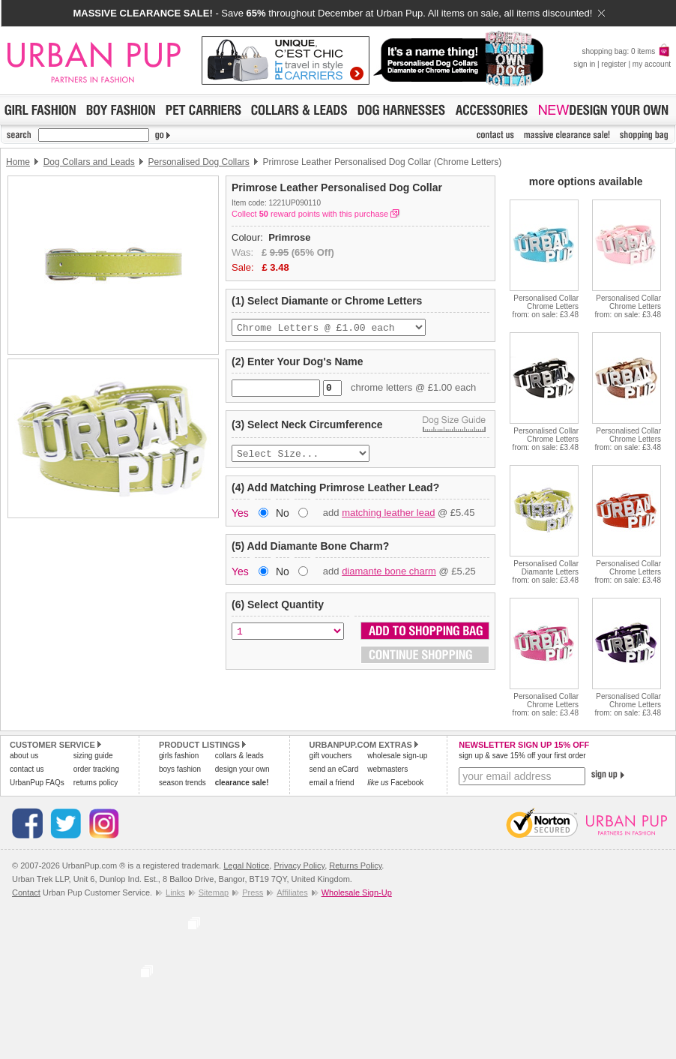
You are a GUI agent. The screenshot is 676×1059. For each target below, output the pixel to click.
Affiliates (292, 892)
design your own (242, 769)
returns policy (95, 782)
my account (652, 64)
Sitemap (214, 892)
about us (24, 756)
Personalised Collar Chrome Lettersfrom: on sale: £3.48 (546, 306)
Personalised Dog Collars (198, 162)
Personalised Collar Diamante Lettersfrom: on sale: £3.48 (546, 572)
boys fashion (180, 769)
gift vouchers (331, 756)
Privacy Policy (299, 865)
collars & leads (239, 756)
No (282, 519)
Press (252, 892)
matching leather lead (388, 518)
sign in (584, 64)
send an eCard (334, 769)
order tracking (96, 769)
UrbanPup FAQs (37, 782)
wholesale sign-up (397, 756)
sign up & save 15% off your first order (522, 756)
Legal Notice (246, 865)
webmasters (387, 769)
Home (18, 162)
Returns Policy (355, 865)
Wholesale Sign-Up (357, 892)
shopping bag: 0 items (626, 51)
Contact (26, 892)
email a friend (332, 782)
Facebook (395, 782)
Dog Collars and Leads (89, 162)
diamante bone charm (389, 577)
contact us (27, 769)
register (613, 64)
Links (175, 892)
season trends (182, 782)
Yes (240, 519)
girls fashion (179, 756)
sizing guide (93, 756)
